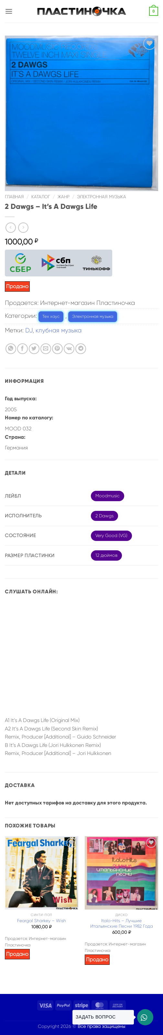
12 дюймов (106, 555)
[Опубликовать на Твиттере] (34, 348)
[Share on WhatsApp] (10, 348)
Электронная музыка (101, 196)
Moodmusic (107, 495)
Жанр (64, 196)
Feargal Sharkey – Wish (41, 920)
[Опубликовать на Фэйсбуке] (22, 348)
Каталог (40, 196)
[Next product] (10, 227)
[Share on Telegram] (80, 348)
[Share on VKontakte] (69, 348)
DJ (29, 330)
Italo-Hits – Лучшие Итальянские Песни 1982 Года (121, 923)
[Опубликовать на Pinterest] (57, 348)
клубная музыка (59, 330)
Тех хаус (51, 316)
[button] (9, 11)
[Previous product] (23, 227)
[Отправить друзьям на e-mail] (45, 348)
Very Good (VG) (111, 535)
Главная (14, 196)
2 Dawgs (104, 515)
